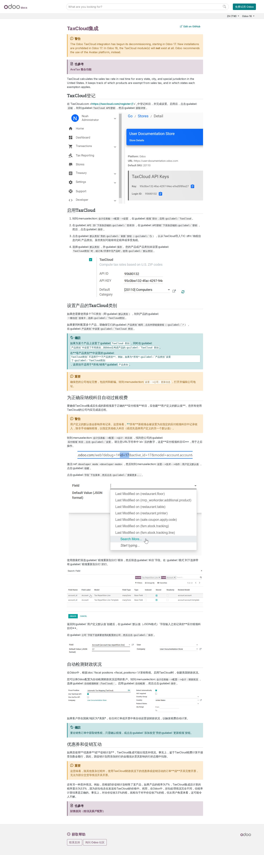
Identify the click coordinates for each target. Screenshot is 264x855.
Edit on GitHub (190, 26)
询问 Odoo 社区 (95, 842)
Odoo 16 (247, 16)
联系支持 (74, 842)
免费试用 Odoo (244, 6)
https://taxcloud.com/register (111, 104)
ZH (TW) (232, 16)
